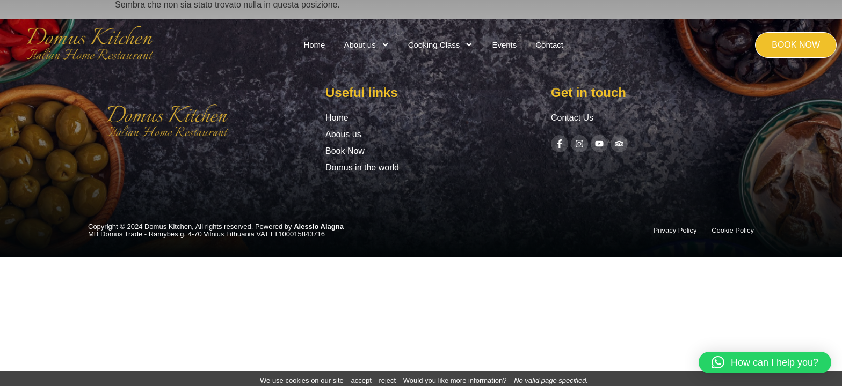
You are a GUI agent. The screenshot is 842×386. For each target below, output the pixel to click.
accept (361, 380)
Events (504, 44)
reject (387, 380)
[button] (765, 362)
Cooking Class (441, 44)
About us (366, 44)
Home (314, 44)
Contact (549, 44)
